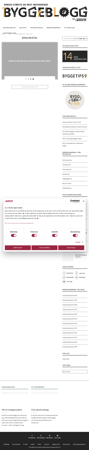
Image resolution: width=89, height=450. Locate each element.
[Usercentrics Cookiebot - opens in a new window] (72, 201)
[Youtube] (68, 281)
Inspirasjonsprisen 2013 (69, 328)
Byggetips (22, 27)
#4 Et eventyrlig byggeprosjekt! (72, 138)
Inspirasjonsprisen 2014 (69, 323)
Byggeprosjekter (9, 27)
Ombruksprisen (67, 188)
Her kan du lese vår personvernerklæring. (19, 223)
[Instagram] (68, 277)
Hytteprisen (66, 174)
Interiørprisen (66, 165)
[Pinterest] (80, 277)
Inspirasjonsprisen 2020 (69, 300)
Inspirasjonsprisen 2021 (69, 295)
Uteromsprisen (66, 169)
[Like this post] (26, 79)
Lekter (33, 444)
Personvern (66, 444)
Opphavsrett (56, 444)
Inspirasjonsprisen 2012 (69, 333)
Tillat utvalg (44, 248)
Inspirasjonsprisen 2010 (69, 342)
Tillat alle (71, 248)
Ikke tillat (18, 248)
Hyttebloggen (69, 27)
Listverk (46, 444)
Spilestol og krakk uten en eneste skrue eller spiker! (30, 61)
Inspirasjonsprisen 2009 (69, 347)
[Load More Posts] (30, 87)
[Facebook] (68, 273)
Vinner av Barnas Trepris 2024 (71, 122)
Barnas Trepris (66, 183)
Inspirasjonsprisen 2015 (69, 319)
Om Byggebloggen (9, 33)
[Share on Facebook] (28, 79)
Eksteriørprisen (67, 160)
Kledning (6, 444)
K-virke (25, 444)
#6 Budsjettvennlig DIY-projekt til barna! (74, 127)
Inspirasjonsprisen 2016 (69, 314)
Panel (39, 444)
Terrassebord (16, 444)
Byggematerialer (36, 27)
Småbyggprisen (67, 179)
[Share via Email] (33, 79)
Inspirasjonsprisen (53, 27)
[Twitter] (80, 273)
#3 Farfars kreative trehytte (81, 256)
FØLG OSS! (65, 359)
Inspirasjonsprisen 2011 (69, 337)
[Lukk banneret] (83, 201)
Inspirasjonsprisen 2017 (69, 309)
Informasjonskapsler (79, 444)
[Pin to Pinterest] (31, 79)
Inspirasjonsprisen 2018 (69, 305)
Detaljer (78, 242)
